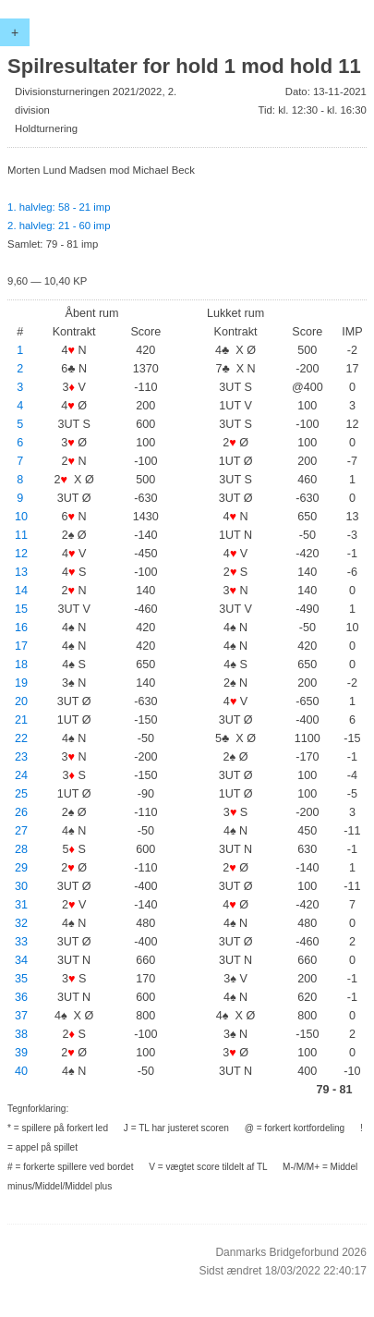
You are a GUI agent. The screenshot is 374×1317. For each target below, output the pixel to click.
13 (21, 572)
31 (21, 904)
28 (21, 849)
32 (21, 923)
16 (21, 627)
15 (21, 609)
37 (21, 1015)
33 (21, 941)
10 (21, 516)
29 (21, 867)
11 (21, 535)
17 (21, 646)
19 (21, 683)
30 (21, 886)
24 (21, 775)
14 (21, 590)
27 (21, 830)
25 (21, 793)
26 (21, 812)
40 (21, 1071)
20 (21, 701)
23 (21, 756)
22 (21, 738)
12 (21, 553)
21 (21, 719)
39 (21, 1052)
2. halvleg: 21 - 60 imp (58, 225)
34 (21, 960)
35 (21, 978)
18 (21, 664)
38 (21, 1034)
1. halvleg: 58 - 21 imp (58, 207)
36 (21, 997)
